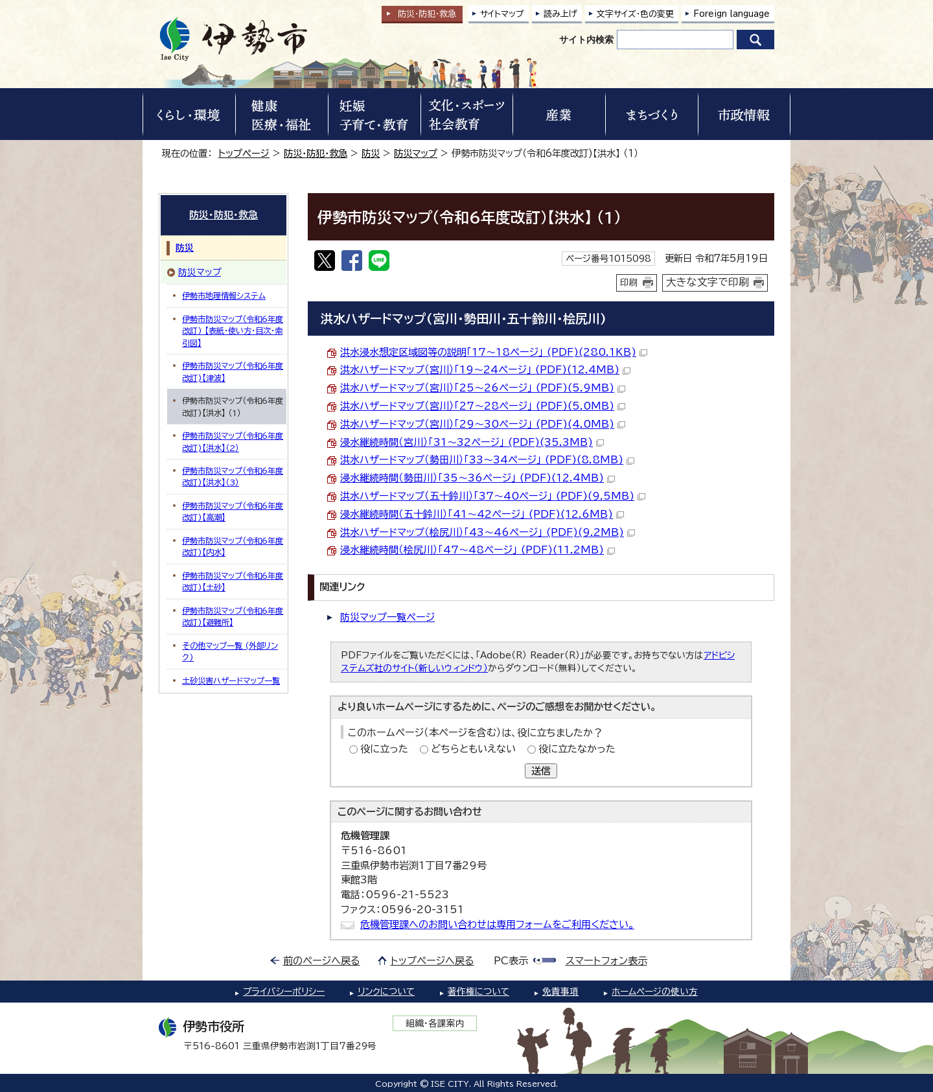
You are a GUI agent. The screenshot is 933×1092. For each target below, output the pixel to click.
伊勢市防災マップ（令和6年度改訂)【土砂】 (232, 581)
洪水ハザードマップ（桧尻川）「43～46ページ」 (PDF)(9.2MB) (487, 532)
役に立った (384, 749)
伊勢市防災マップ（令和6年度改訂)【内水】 (232, 546)
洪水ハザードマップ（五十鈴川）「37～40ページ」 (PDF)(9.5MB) (492, 496)
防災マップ (415, 153)
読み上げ (560, 14)
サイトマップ (502, 14)
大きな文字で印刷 (707, 282)
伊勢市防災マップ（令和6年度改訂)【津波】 (232, 371)
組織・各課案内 (435, 1023)
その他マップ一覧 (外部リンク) (230, 651)
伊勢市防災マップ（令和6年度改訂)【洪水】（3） (232, 476)
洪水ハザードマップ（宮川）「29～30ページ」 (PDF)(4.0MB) (482, 424)
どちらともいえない (473, 749)
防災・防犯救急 (427, 14)
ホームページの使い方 (655, 991)
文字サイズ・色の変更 (635, 14)
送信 (541, 771)
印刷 (629, 282)
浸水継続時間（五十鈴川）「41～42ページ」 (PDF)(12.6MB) (482, 514)
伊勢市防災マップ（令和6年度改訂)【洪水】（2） (232, 441)
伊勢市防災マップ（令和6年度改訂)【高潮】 (232, 511)
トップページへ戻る (432, 961)
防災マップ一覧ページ (387, 617)
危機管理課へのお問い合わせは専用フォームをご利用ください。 (497, 924)
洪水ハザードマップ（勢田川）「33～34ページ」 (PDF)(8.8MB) (487, 460)
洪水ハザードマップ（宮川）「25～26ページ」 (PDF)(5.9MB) (482, 388)
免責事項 (560, 991)
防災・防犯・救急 (315, 153)
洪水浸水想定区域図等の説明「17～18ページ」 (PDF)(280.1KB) (493, 352)
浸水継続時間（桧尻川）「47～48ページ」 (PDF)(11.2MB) (477, 550)
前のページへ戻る (321, 961)
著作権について (478, 991)
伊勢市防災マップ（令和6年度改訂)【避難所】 (232, 616)
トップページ (244, 153)
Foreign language (731, 14)
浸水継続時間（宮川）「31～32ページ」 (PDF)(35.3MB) (472, 442)
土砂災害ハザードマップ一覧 (231, 680)
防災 (371, 153)
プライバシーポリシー (284, 991)
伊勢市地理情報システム (224, 295)
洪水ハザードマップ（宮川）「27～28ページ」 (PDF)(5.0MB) (482, 406)
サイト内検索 (586, 39)
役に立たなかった (577, 749)
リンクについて (386, 991)
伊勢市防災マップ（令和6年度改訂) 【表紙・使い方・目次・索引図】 (232, 331)
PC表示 (511, 961)
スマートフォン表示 (606, 961)
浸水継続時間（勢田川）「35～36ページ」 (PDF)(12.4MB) (477, 478)
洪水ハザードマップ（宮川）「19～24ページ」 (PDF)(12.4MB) (485, 370)
